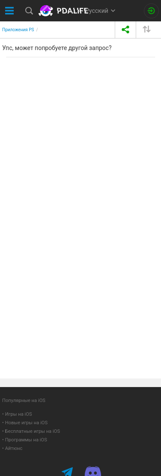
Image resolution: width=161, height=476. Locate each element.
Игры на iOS (18, 414)
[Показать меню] (9, 10)
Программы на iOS (26, 440)
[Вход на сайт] (151, 10)
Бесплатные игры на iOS (32, 431)
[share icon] (125, 29)
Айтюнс (14, 448)
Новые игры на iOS (26, 423)
